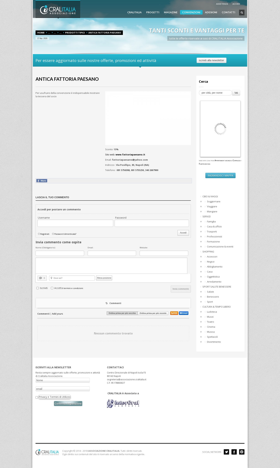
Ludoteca (212, 311)
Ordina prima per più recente (153, 313)
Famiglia (211, 221)
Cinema (211, 326)
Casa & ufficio (214, 226)
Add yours (57, 313)
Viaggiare (212, 206)
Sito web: (125, 154)
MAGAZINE (170, 12)
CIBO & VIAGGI (210, 196)
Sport (210, 301)
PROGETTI (151, 12)
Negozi (210, 261)
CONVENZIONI (190, 13)
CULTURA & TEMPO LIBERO (216, 306)
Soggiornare (213, 201)
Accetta (58, 288)
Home (40, 32)
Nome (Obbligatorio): (46, 247)
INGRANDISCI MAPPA (220, 175)
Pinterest (241, 452)
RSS (174, 313)
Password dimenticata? (64, 234)
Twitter (226, 452)
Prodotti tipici (75, 32)
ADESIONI (210, 12)
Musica (211, 331)
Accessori (212, 256)
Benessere (213, 296)
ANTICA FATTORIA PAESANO (67, 79)
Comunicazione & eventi (220, 246)
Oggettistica (213, 276)
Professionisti (214, 236)
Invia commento (181, 289)
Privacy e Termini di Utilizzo (54, 397)
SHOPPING (208, 251)
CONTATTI (227, 12)
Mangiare (212, 211)
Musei (210, 316)
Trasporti (212, 231)
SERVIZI (206, 216)
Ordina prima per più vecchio (122, 313)
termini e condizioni (73, 288)
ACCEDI (236, 4)
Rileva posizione (104, 278)
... (49, 32)
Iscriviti (44, 288)
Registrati (43, 234)
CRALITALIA (133, 12)
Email (184, 313)
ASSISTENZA (222, 4)
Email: (90, 247)
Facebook (234, 452)
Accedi (183, 232)
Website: (144, 247)
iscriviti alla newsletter (211, 60)
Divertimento (214, 341)
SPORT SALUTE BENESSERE (216, 286)
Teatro (210, 321)
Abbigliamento (214, 266)
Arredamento (214, 281)
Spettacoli (212, 336)
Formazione (213, 241)
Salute (210, 291)
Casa (209, 271)
